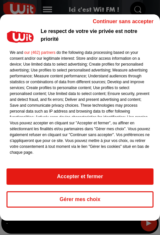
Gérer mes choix (80, 202)
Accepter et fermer (80, 179)
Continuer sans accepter (123, 24)
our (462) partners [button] (39, 55)
